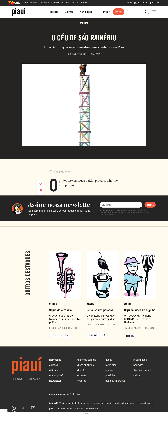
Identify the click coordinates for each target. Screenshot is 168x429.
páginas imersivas (115, 380)
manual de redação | (104, 402)
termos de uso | (145, 402)
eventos (81, 380)
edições (54, 11)
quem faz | (86, 402)
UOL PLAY (75, 3)
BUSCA (127, 3)
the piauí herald (142, 370)
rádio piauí (111, 364)
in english (17, 378)
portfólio (110, 375)
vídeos (136, 375)
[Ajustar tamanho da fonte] (40, 184)
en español (35, 378)
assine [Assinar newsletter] (150, 204)
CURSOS (65, 3)
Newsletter (55, 380)
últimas (69, 11)
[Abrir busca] (147, 12)
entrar (106, 11)
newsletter (86, 11)
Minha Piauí (55, 375)
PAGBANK (55, 3)
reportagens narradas (140, 362)
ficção (108, 359)
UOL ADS (85, 3)
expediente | (73, 402)
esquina (81, 375)
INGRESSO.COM (31, 3)
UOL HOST (44, 3)
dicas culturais (85, 364)
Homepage (55, 359)
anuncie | (80, 408)
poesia (109, 370)
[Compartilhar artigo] (40, 190)
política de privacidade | (61, 408)
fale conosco (92, 408)
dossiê (80, 370)
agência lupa (73, 394)
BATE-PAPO (141, 3)
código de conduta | (125, 402)
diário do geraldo (86, 359)
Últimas (53, 370)
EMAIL (155, 3)
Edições (53, 364)
